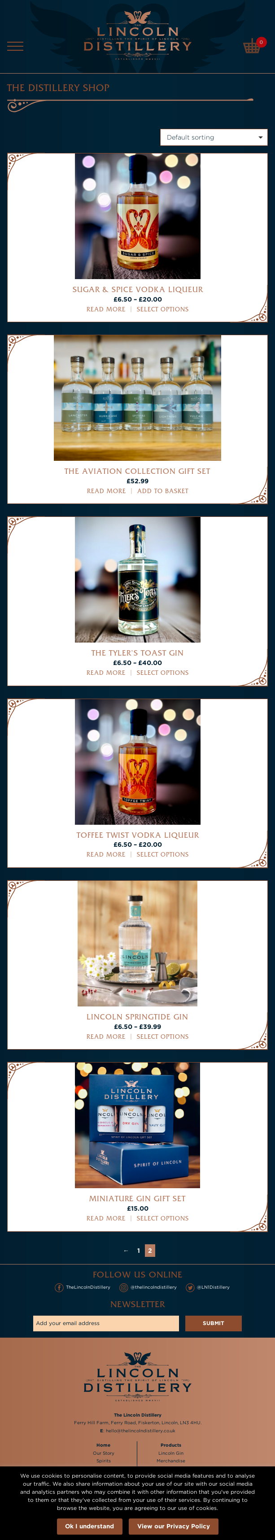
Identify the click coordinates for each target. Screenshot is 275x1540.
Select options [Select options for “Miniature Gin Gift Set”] (163, 1218)
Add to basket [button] (162, 491)
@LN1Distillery (208, 1287)
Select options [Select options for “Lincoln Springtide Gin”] (163, 1036)
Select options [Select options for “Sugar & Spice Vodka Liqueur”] (163, 309)
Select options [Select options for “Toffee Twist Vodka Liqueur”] (163, 854)
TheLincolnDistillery (82, 1287)
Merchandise (171, 1460)
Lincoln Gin (170, 1453)
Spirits (103, 1460)
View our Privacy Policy (173, 1525)
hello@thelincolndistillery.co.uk (140, 1430)
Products (171, 1445)
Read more (106, 309)
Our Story (103, 1453)
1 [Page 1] (138, 1250)
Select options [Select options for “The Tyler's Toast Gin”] (163, 672)
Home (103, 1445)
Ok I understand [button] (89, 1525)
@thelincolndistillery (148, 1287)
